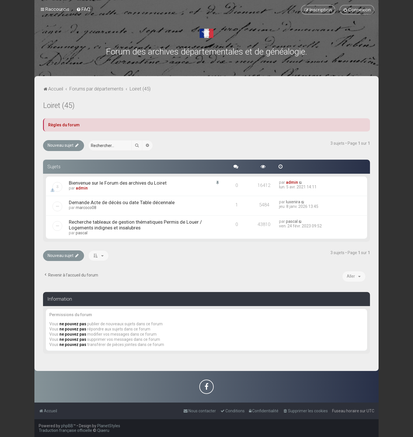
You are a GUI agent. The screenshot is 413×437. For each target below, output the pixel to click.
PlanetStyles (108, 426)
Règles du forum (64, 125)
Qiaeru (103, 430)
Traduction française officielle (65, 430)
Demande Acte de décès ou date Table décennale (122, 202)
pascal (81, 233)
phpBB (67, 426)
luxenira (293, 202)
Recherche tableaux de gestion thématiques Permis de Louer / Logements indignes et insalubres (135, 225)
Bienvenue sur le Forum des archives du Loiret (118, 183)
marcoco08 (86, 207)
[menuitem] (83, 9)
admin (82, 188)
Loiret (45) (59, 105)
